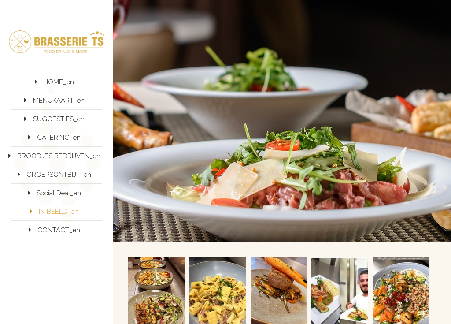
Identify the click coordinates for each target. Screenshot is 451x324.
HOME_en (59, 82)
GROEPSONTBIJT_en (58, 175)
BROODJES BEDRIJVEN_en (58, 156)
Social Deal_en (59, 193)
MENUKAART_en (59, 100)
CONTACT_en (58, 230)
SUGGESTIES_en (59, 119)
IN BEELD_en (58, 212)
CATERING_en (59, 138)
